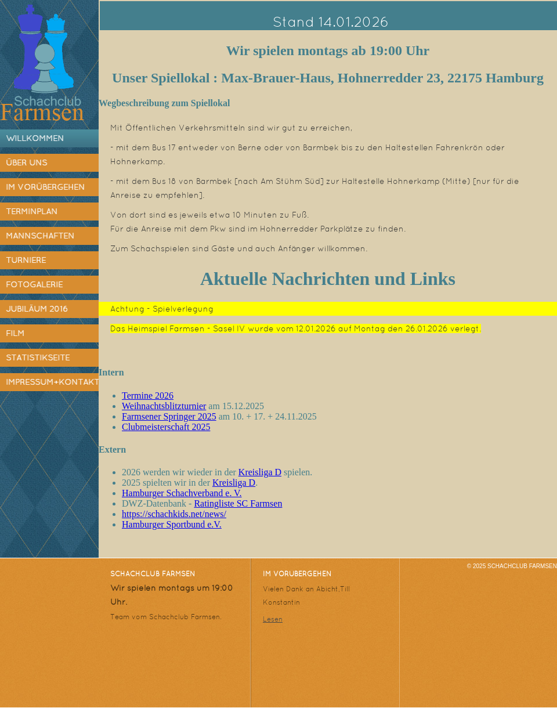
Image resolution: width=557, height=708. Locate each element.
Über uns (26, 162)
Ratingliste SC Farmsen (238, 503)
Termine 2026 (147, 395)
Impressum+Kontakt (52, 381)
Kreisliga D (259, 472)
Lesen (273, 619)
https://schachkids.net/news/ (174, 514)
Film (15, 333)
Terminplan (31, 211)
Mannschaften (40, 235)
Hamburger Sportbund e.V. (172, 524)
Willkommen (35, 138)
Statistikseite (38, 357)
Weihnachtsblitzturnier (164, 406)
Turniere (26, 260)
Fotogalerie (34, 284)
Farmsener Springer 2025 (169, 416)
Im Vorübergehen (45, 187)
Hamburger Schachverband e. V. (182, 493)
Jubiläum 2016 (37, 308)
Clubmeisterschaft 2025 (166, 427)
